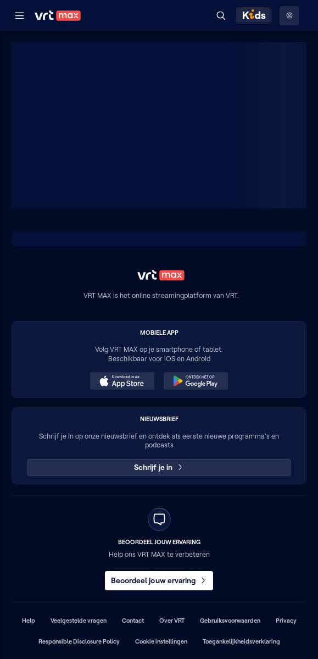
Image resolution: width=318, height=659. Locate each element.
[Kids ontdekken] (254, 15)
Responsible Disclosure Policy (79, 641)
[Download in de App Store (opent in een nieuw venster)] (122, 381)
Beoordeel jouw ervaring (159, 580)
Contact (133, 620)
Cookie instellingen (161, 641)
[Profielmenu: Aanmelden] (289, 15)
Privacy (286, 620)
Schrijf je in (159, 467)
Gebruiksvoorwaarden (230, 620)
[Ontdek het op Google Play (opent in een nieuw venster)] (195, 381)
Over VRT (172, 620)
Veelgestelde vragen (79, 620)
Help (28, 620)
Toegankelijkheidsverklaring (241, 641)
